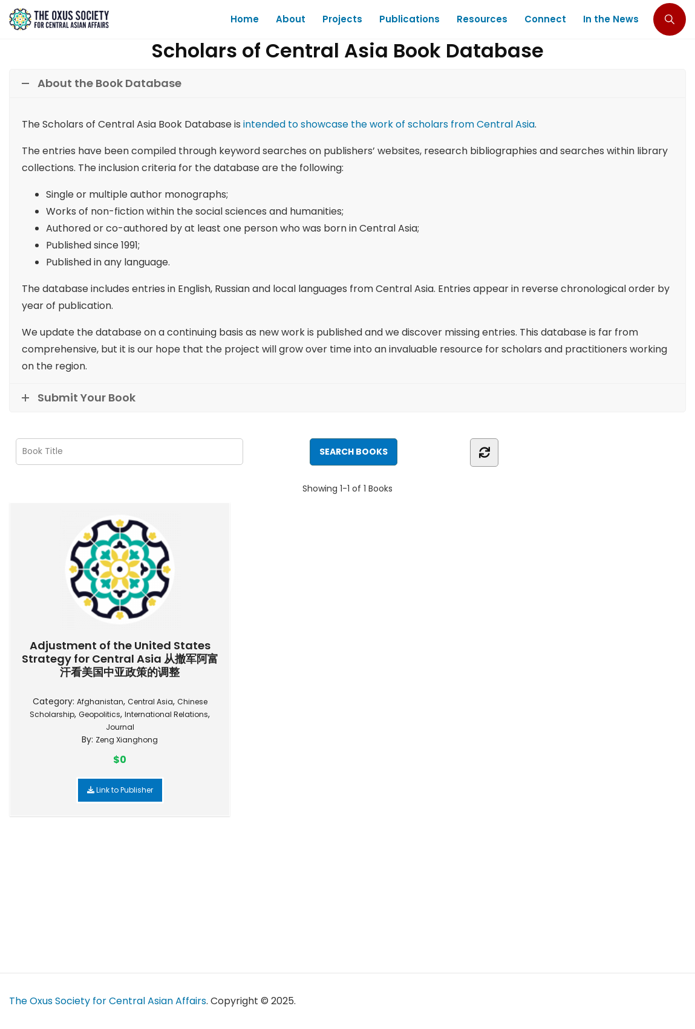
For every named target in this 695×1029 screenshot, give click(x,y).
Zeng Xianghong (127, 740)
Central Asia (150, 701)
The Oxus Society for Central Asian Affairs (107, 1001)
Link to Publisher (120, 790)
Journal (120, 727)
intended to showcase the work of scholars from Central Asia (389, 124)
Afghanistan (100, 701)
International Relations (166, 714)
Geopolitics (99, 714)
